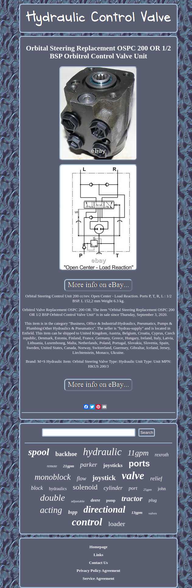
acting (51, 510)
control (87, 521)
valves (152, 513)
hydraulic (102, 451)
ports (139, 463)
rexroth (162, 454)
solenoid (85, 487)
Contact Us (98, 562)
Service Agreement (98, 578)
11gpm (138, 452)
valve (133, 476)
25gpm (147, 489)
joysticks (112, 465)
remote (52, 466)
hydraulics (58, 488)
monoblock (53, 477)
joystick (104, 478)
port (133, 488)
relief (156, 478)
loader (116, 523)
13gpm (136, 512)
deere (95, 500)
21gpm (68, 466)
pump (110, 500)
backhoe (66, 454)
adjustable (78, 501)
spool (38, 451)
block (37, 488)
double (52, 498)
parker (88, 464)
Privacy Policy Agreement (98, 570)
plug (153, 500)
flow (81, 479)
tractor (131, 498)
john (162, 488)
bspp (72, 512)
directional (104, 509)
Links (98, 554)
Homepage (98, 547)
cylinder (113, 488)
